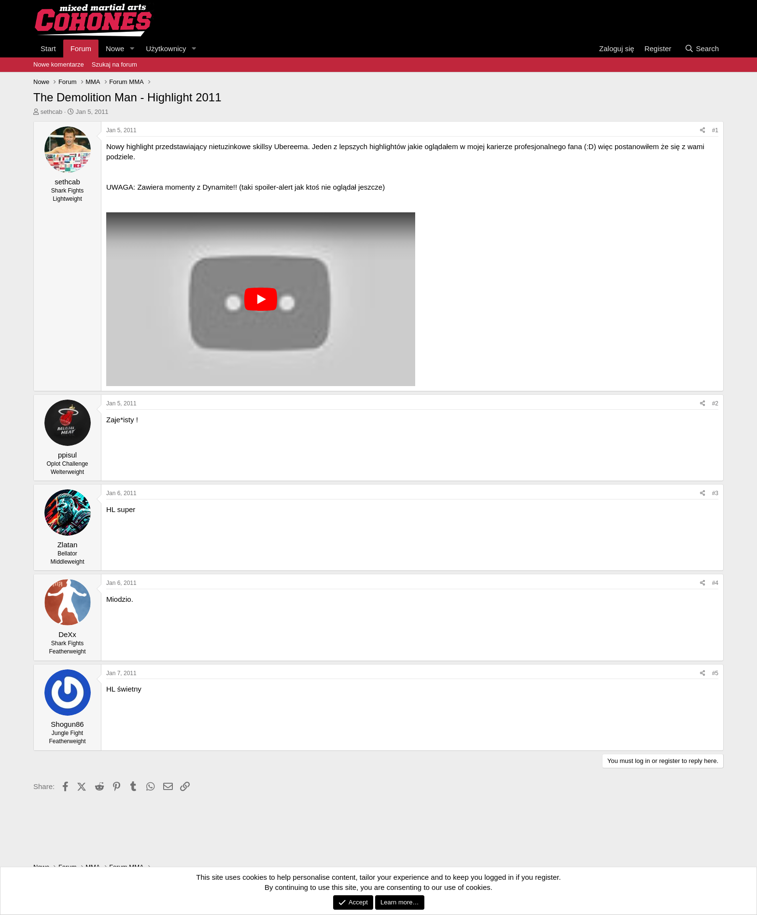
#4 (715, 583)
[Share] (703, 130)
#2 (715, 403)
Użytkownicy (166, 48)
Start (48, 48)
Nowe (115, 48)
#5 (715, 673)
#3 (715, 493)
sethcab (52, 111)
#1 (715, 130)
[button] (132, 48)
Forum (80, 48)
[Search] (702, 48)
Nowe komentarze (58, 64)
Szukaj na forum (114, 64)
